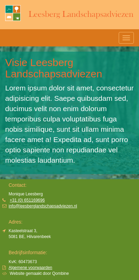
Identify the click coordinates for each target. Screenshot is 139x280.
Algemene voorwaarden (30, 267)
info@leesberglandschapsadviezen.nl (43, 206)
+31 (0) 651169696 (27, 200)
